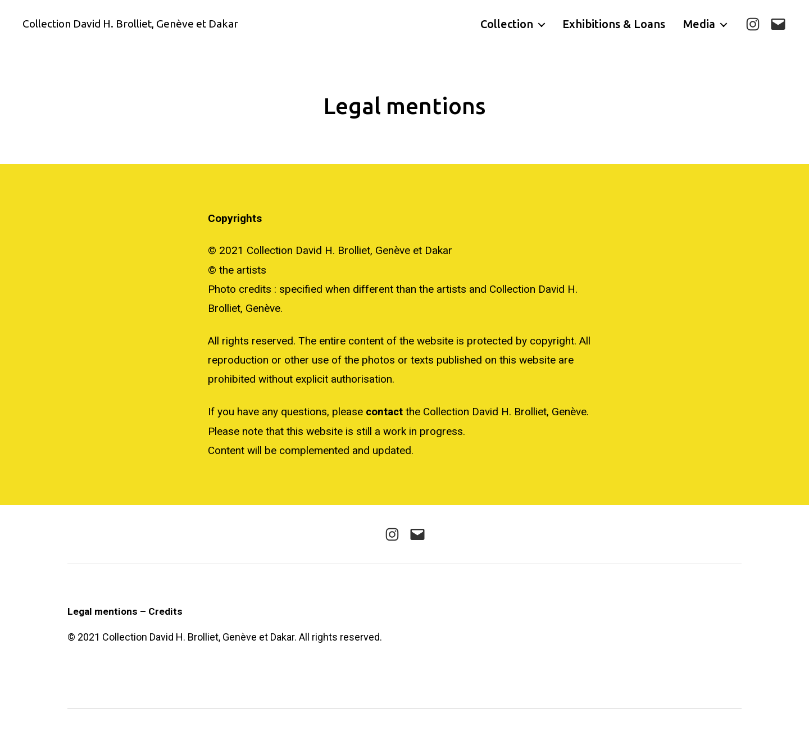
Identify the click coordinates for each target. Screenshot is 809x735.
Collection (506, 23)
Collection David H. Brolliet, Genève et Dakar (135, 24)
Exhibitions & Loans (613, 23)
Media (699, 23)
